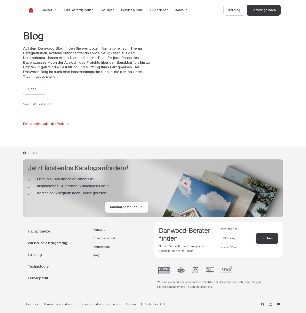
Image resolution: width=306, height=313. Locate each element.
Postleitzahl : (229, 229)
